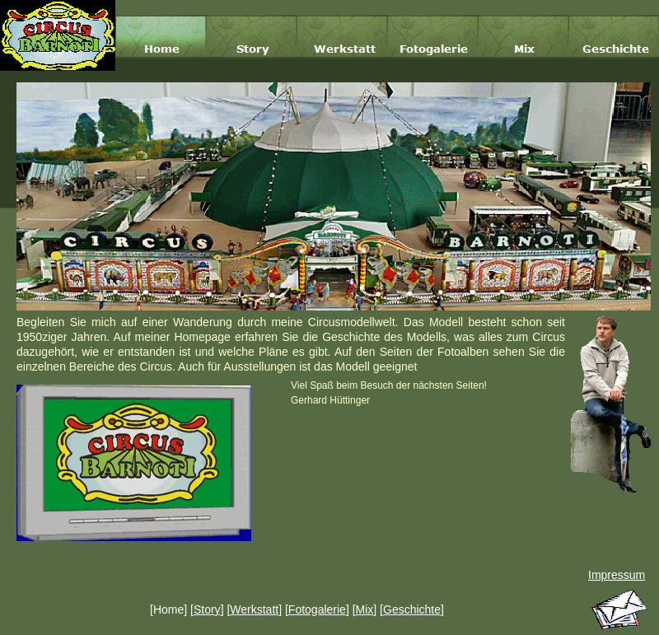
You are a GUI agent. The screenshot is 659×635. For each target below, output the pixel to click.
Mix (365, 609)
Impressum (616, 574)
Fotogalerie (317, 609)
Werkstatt (254, 609)
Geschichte (412, 609)
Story (207, 609)
